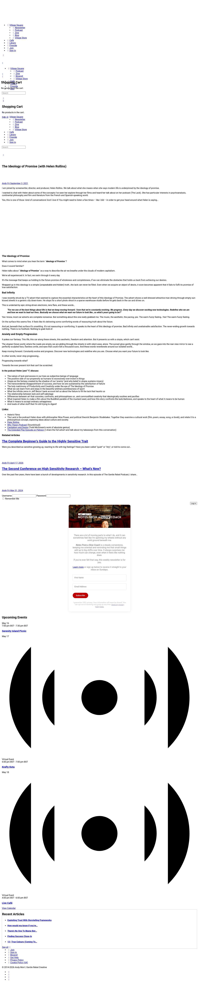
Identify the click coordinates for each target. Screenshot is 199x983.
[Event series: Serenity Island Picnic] (29, 625)
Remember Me (12, 498)
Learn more (78, 567)
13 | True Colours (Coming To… (22, 942)
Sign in (5, 117)
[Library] (11, 43)
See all (6, 947)
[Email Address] (99, 586)
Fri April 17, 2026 (15, 463)
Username (7, 495)
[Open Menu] (2, 63)
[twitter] (8, 977)
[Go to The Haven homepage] (20, 64)
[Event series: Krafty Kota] (29, 762)
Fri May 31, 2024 (15, 490)
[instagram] (8, 974)
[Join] (10, 48)
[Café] (10, 40)
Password (41, 495)
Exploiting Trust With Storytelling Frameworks (29, 920)
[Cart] (2, 76)
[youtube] (8, 979)
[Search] (3, 98)
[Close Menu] (2, 112)
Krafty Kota (8, 767)
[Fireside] (11, 45)
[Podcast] (17, 30)
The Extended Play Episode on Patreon (25, 430)
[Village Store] (19, 38)
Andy (4, 183)
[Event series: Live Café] (29, 897)
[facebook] (8, 972)
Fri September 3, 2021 (17, 183)
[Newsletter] (18, 27)
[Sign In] (11, 50)
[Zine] (15, 32)
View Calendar (9, 908)
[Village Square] (14, 25)
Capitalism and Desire (17, 427)
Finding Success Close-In (19, 936)
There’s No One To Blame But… (22, 931)
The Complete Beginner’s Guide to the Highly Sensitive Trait (45, 441)
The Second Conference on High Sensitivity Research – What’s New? (51, 469)
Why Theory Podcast (17, 425)
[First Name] (99, 577)
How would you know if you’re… (22, 925)
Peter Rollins (13, 422)
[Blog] (15, 35)
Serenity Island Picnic (14, 631)
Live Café (7, 903)
